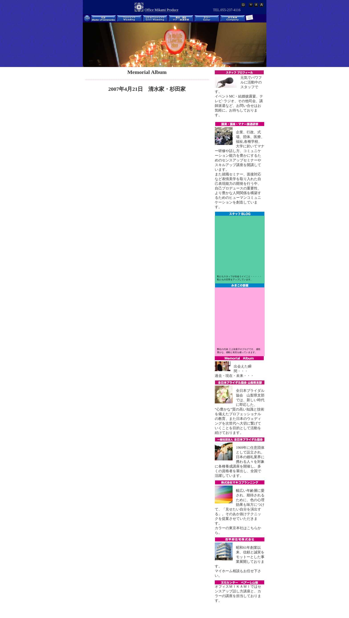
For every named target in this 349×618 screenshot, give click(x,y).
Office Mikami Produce (162, 10)
